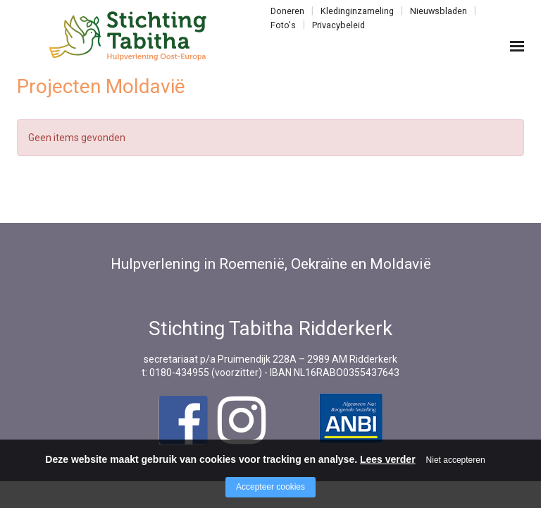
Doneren (287, 11)
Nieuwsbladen (438, 11)
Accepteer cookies (270, 487)
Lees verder (388, 459)
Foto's (283, 25)
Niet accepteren (455, 460)
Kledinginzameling (357, 11)
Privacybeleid (338, 25)
